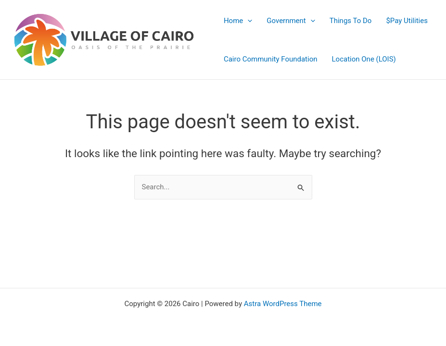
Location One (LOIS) (364, 59)
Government (291, 20)
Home (238, 20)
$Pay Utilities (407, 20)
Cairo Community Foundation (271, 59)
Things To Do (351, 20)
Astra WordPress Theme (283, 303)
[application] (247, 20)
